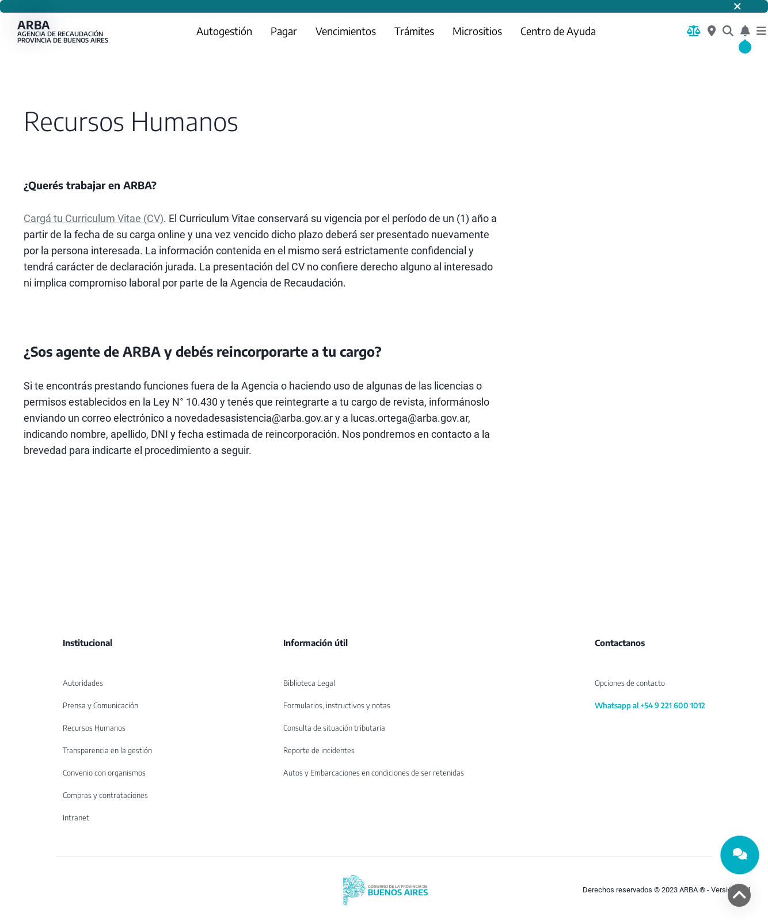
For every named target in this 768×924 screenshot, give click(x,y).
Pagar (284, 30)
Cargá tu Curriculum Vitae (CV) (94, 218)
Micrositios (477, 30)
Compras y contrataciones (105, 795)
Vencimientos (345, 30)
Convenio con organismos (104, 772)
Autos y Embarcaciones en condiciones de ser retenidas (373, 772)
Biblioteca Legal (309, 683)
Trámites (414, 30)
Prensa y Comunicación (100, 705)
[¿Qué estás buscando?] (728, 31)
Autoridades (83, 683)
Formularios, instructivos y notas (336, 705)
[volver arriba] (739, 895)
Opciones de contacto (630, 683)
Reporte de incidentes (319, 750)
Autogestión (224, 30)
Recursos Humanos (94, 727)
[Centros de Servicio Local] (711, 31)
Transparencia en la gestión (107, 750)
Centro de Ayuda (558, 30)
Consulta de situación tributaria (334, 727)
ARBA (63, 31)
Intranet (76, 817)
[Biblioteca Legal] (693, 31)
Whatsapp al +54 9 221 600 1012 (650, 705)
